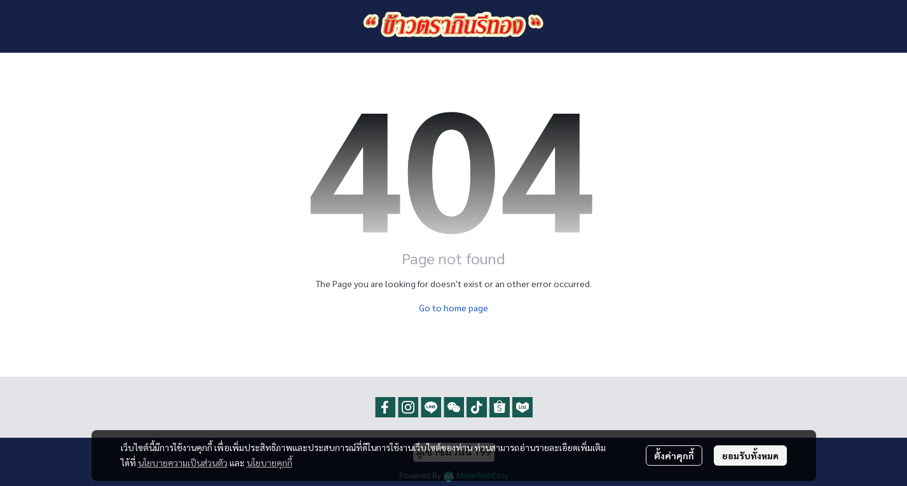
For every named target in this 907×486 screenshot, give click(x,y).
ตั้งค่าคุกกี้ (674, 455)
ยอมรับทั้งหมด (750, 455)
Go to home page (453, 307)
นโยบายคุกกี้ (269, 462)
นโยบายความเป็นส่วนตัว (183, 462)
